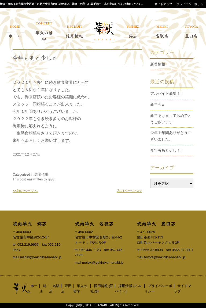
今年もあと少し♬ (34, 58)
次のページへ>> (129, 191)
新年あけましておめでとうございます (171, 118)
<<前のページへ (25, 191)
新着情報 (41, 174)
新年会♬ (157, 104)
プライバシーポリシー (191, 4)
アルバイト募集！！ (167, 93)
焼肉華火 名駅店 (94, 223)
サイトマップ (163, 4)
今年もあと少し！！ (167, 150)
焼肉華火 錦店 (29, 223)
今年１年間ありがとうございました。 (171, 136)
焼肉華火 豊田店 (156, 223)
